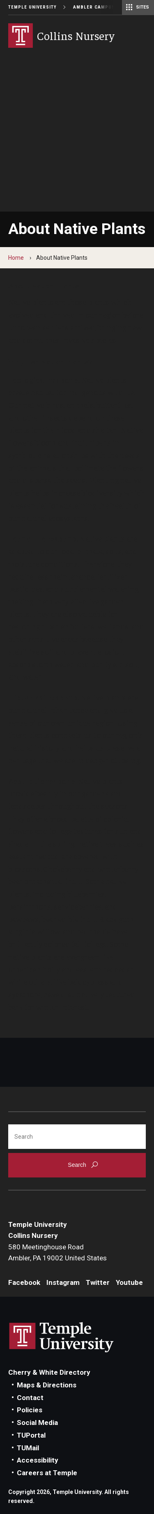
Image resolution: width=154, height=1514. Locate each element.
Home (16, 257)
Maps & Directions (46, 1385)
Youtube (129, 1282)
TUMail (28, 1448)
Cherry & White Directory (49, 1372)
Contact (30, 1398)
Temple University (32, 7)
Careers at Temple (47, 1473)
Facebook (24, 1282)
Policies (29, 1410)
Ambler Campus (94, 7)
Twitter (98, 1282)
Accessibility (37, 1460)
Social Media (37, 1422)
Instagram (63, 1282)
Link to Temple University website (61, 1337)
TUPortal (31, 1435)
